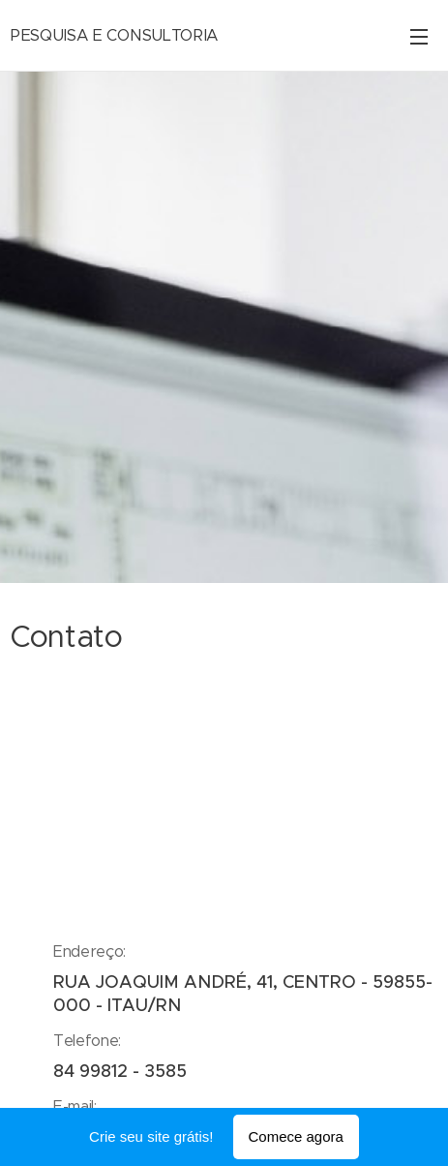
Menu (419, 37)
